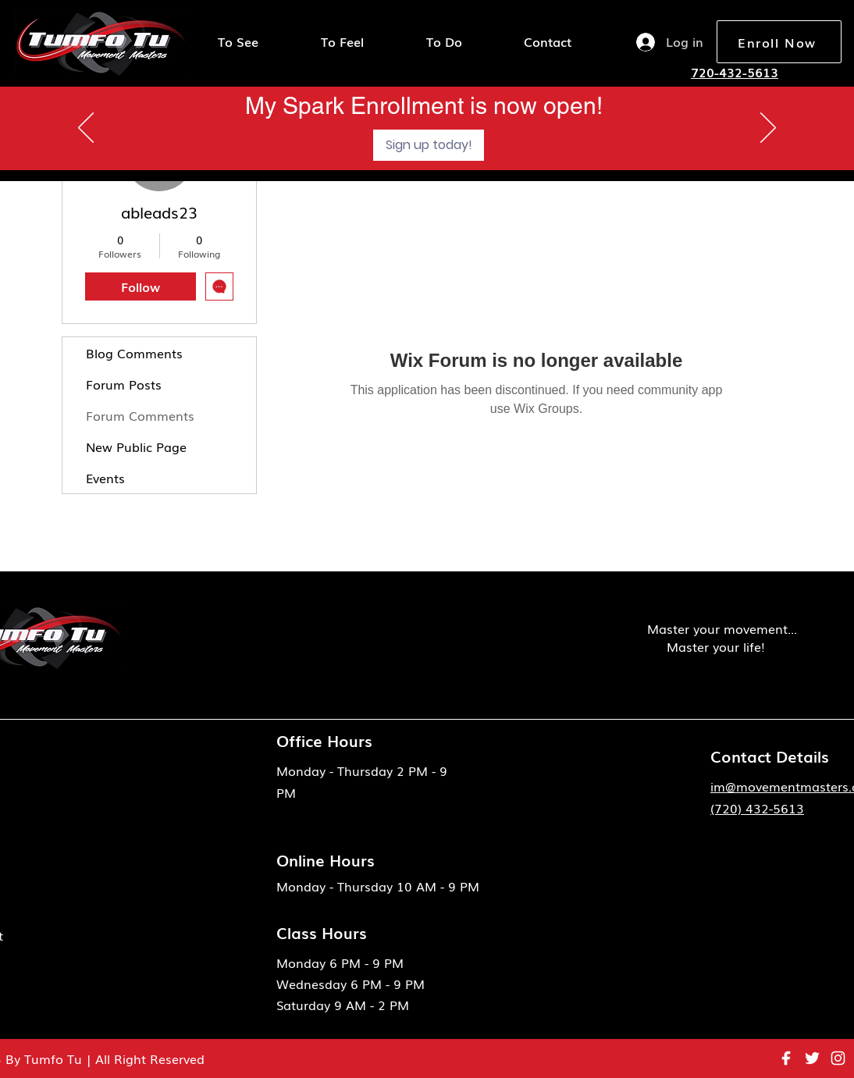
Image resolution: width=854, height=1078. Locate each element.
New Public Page (136, 446)
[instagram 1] (838, 1058)
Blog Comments (134, 352)
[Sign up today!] (428, 145)
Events (105, 477)
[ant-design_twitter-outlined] (812, 1058)
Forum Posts (124, 384)
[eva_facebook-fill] (786, 1058)
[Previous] (86, 128)
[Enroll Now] (779, 41)
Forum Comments (140, 415)
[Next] (768, 128)
